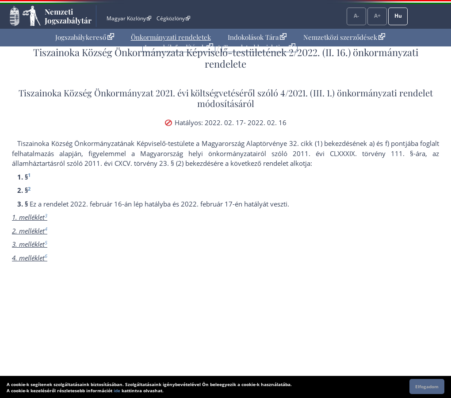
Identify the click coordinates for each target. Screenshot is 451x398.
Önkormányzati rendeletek (171, 37)
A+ (377, 15)
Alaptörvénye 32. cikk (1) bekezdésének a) (310, 143)
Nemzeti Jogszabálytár (68, 16)
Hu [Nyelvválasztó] (398, 15)
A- (356, 15)
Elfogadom (427, 386)
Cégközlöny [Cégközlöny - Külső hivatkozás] (173, 18)
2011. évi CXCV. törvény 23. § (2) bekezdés (149, 163)
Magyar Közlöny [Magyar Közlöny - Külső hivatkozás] (129, 18)
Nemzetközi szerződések (344, 37)
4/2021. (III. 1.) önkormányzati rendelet (356, 93)
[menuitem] (84, 37)
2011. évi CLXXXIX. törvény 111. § (353, 153)
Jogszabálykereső (84, 37)
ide (117, 390)
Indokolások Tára (257, 37)
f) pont (395, 143)
